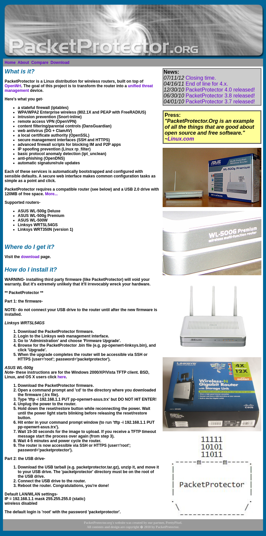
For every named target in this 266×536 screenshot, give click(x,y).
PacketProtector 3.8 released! (220, 95)
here (62, 377)
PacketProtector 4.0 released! (220, 90)
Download (60, 62)
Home (10, 62)
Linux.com (181, 139)
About (23, 62)
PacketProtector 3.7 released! (220, 101)
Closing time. (201, 78)
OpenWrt (13, 86)
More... (51, 194)
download (30, 257)
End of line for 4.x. (207, 84)
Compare (39, 62)
